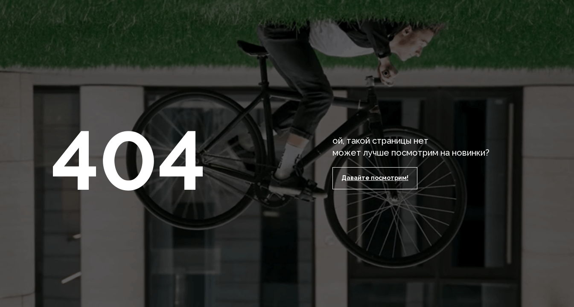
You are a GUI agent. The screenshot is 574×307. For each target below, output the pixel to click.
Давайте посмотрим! (374, 177)
